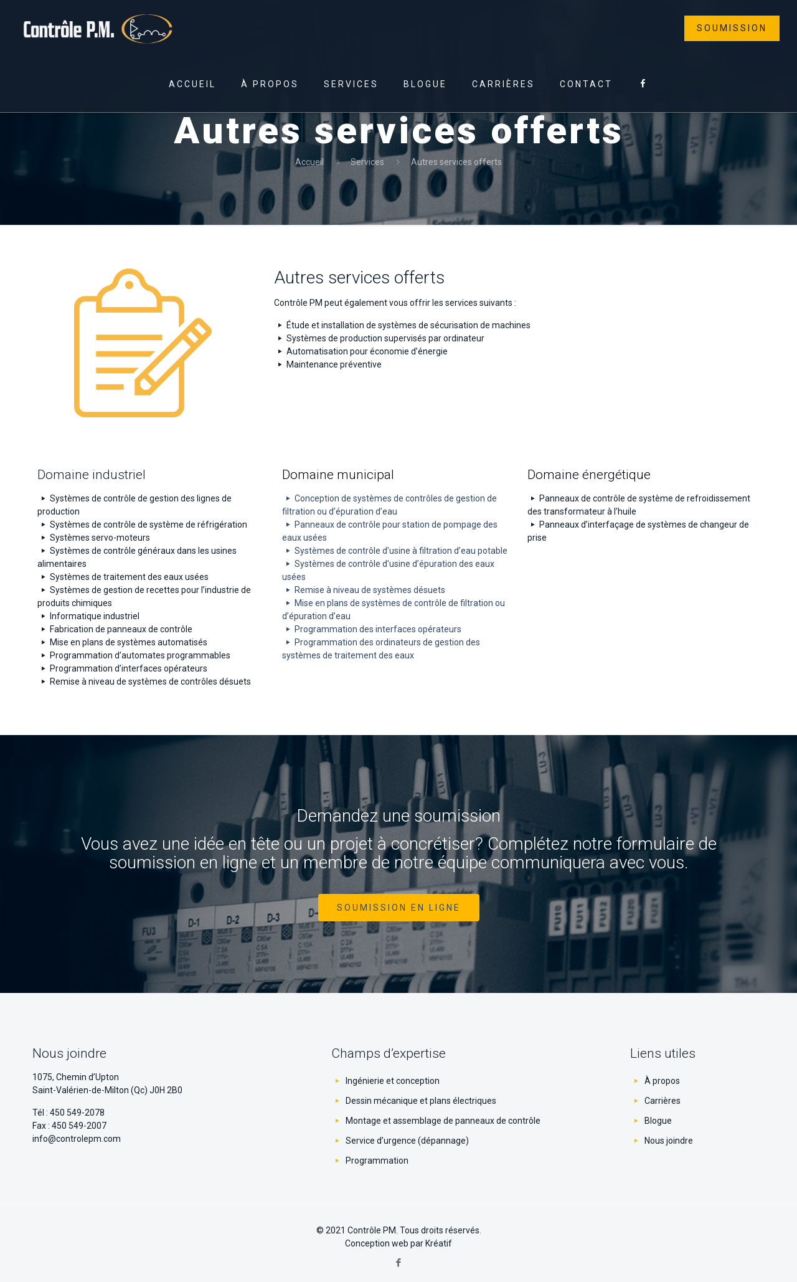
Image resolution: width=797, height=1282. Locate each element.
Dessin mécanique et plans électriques (421, 1101)
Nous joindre (668, 1141)
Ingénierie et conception (393, 1081)
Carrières (662, 1101)
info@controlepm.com (76, 1139)
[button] (398, 907)
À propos (662, 1081)
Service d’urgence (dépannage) (407, 1141)
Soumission (732, 28)
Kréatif (438, 1243)
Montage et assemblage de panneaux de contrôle (443, 1121)
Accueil (309, 162)
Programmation (377, 1161)
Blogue (658, 1121)
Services (367, 162)
